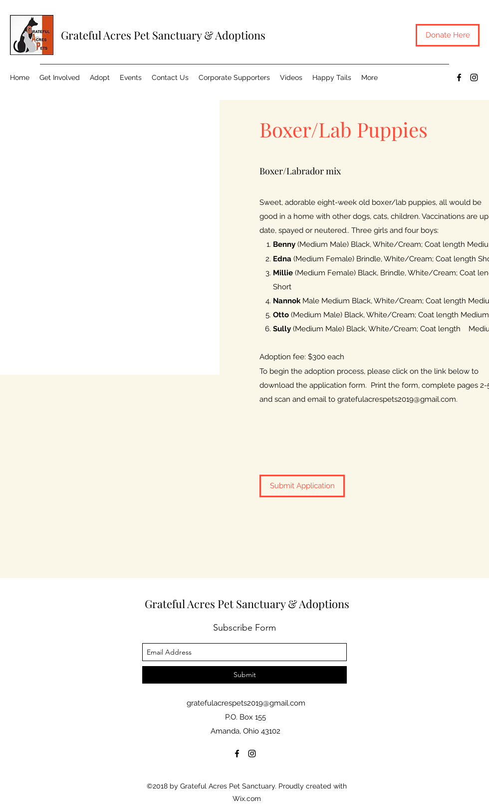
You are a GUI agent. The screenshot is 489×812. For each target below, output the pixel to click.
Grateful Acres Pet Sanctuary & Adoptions (163, 34)
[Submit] (244, 675)
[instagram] (474, 77)
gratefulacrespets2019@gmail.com (396, 399)
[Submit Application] (302, 486)
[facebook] (459, 77)
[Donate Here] (448, 35)
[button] (100, 77)
